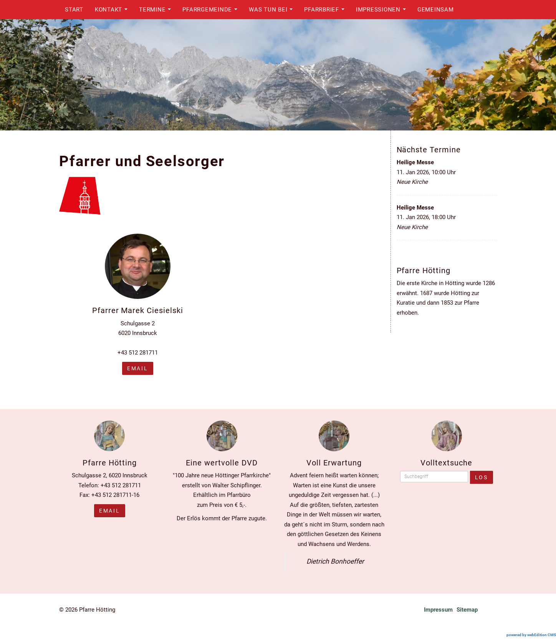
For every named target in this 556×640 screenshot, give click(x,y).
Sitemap (467, 609)
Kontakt (113, 11)
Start (74, 9)
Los (481, 477)
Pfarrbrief (326, 11)
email (137, 368)
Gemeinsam (435, 9)
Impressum (438, 609)
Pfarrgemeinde (211, 11)
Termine (157, 11)
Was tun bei (273, 11)
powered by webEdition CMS (531, 635)
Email (109, 511)
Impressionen (383, 11)
